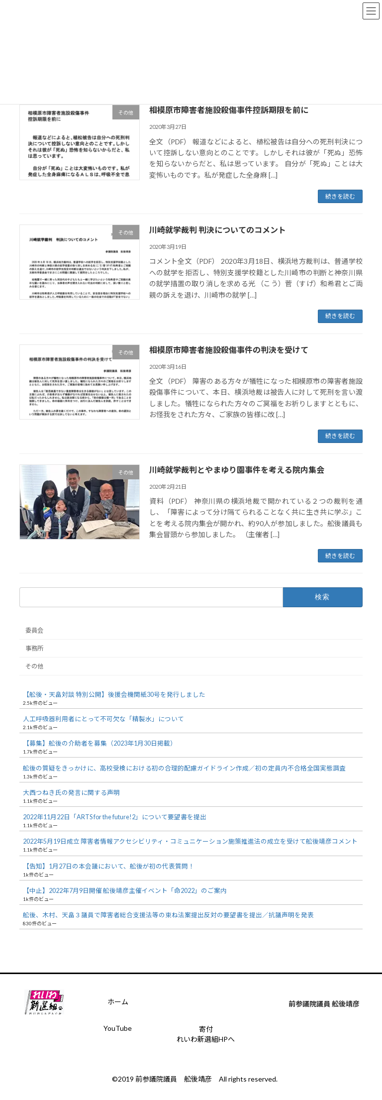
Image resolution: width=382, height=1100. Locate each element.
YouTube (117, 1028)
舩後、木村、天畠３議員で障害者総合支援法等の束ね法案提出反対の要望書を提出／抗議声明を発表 (168, 915)
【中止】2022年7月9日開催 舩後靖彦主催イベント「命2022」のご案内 (125, 890)
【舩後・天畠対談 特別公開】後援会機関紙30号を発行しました (114, 694)
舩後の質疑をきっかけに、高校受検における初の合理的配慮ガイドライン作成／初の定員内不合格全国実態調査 (184, 768)
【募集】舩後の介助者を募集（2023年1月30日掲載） (100, 744)
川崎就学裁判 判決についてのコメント (217, 229)
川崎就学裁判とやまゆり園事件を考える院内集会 (236, 469)
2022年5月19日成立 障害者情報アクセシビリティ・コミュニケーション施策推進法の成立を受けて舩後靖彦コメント (190, 842)
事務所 (34, 648)
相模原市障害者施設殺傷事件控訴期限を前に (228, 109)
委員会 (34, 630)
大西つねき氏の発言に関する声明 (71, 792)
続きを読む (340, 196)
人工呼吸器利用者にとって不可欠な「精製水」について (103, 719)
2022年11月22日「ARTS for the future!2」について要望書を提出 (114, 817)
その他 (34, 666)
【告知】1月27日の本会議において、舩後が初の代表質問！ (108, 866)
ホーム (117, 1001)
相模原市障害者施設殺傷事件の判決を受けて (228, 349)
